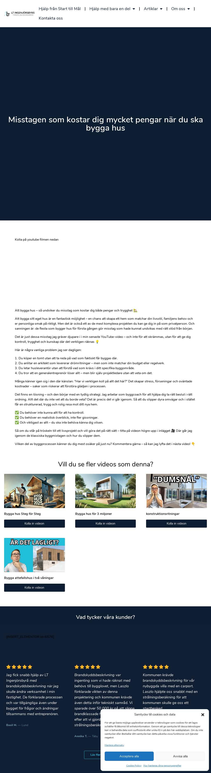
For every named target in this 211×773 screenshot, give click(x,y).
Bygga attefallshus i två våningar (29, 578)
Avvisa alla (180, 756)
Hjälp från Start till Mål (60, 9)
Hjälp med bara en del (112, 9)
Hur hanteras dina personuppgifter (162, 765)
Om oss (180, 9)
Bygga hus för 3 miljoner (93, 514)
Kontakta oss (51, 18)
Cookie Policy (133, 765)
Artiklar (153, 9)
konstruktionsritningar (162, 514)
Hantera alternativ (114, 745)
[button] (203, 714)
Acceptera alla (129, 756)
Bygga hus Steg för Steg (22, 514)
